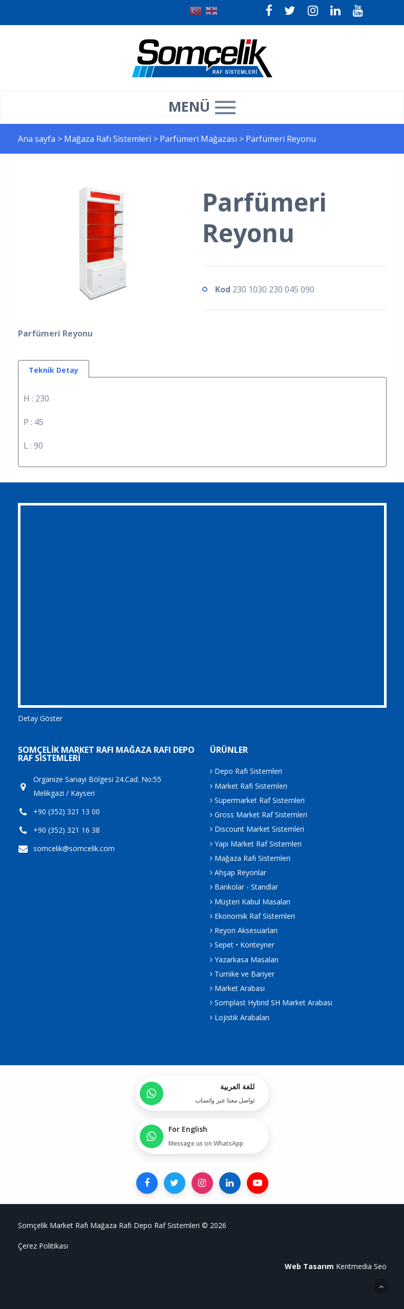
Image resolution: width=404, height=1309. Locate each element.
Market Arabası (237, 988)
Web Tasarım (309, 1266)
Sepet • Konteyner (242, 944)
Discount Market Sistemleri (257, 829)
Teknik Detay (53, 370)
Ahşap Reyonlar (238, 872)
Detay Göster (40, 718)
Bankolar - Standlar (244, 887)
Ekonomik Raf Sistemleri (252, 916)
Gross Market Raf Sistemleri (258, 814)
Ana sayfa (36, 138)
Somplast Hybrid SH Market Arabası (271, 1002)
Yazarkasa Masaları (244, 959)
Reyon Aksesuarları (244, 930)
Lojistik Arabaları (239, 1017)
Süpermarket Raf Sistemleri (257, 800)
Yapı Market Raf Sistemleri (256, 844)
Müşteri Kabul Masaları (250, 901)
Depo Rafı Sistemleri (246, 771)
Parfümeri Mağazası (199, 138)
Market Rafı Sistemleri (248, 786)
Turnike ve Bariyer (242, 974)
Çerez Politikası (43, 1246)
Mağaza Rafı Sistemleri (108, 138)
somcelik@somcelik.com (74, 848)
